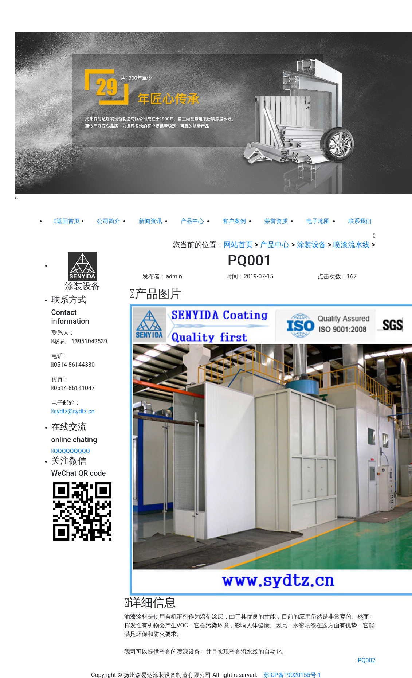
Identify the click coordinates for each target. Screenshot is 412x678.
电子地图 (297, 16)
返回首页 (66, 221)
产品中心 (211, 16)
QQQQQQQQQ (70, 451)
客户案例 (240, 16)
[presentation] (15, 198)
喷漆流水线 (351, 244)
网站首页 (124, 16)
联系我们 (326, 16)
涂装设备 (311, 244)
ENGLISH (360, 11)
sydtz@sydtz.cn (73, 411)
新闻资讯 (182, 16)
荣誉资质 (268, 16)
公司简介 (153, 16)
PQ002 (366, 660)
